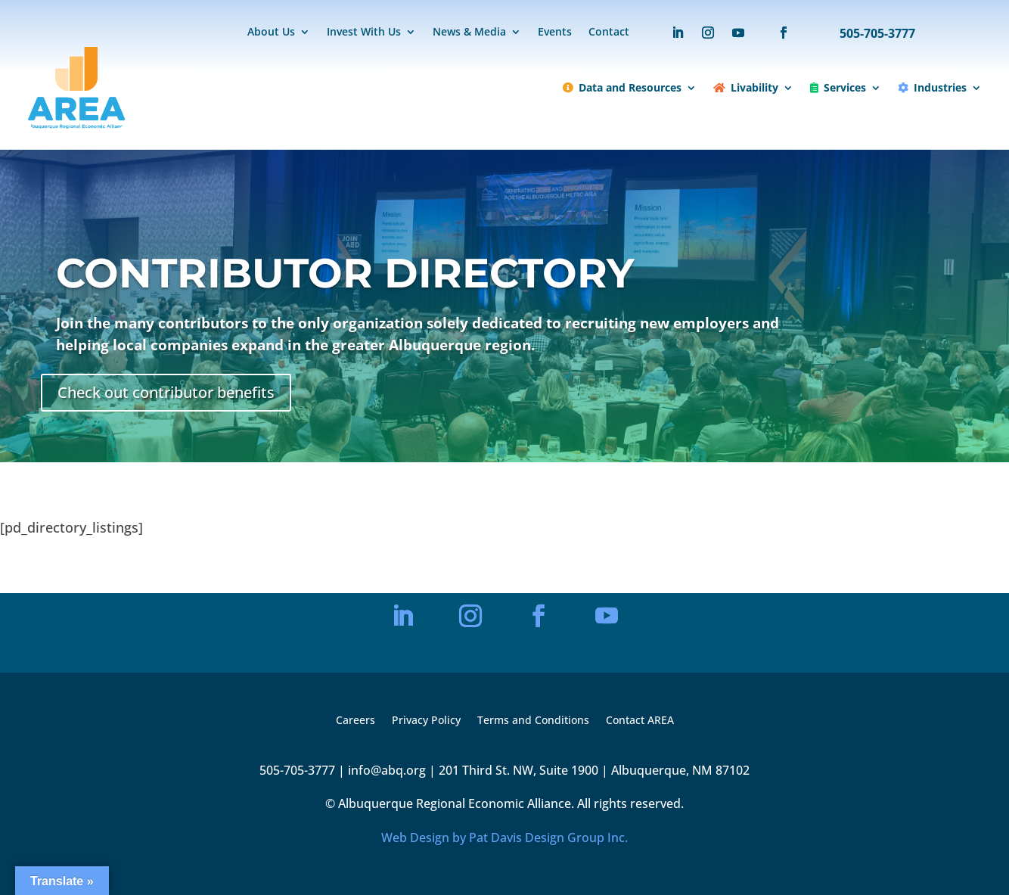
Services (838, 87)
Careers (355, 721)
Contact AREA (640, 721)
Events (555, 32)
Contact (608, 32)
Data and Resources (622, 87)
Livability (745, 87)
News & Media (469, 32)
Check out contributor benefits (166, 392)
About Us (271, 32)
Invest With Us (364, 32)
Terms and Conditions (533, 721)
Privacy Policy (426, 721)
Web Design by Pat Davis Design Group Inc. (504, 837)
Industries (932, 87)
